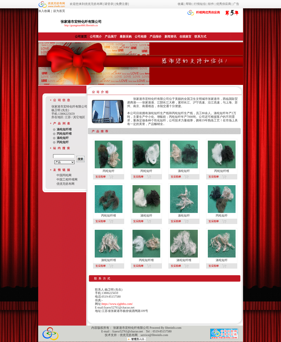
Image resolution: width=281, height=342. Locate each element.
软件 (211, 4)
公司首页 (81, 36)
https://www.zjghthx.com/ (117, 304)
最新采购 (126, 36)
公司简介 (96, 36)
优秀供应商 (223, 4)
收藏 (181, 4)
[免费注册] (122, 4)
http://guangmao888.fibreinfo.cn (81, 25)
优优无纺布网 (65, 183)
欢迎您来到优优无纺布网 (86, 4)
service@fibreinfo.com (154, 335)
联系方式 (200, 36)
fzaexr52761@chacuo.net (127, 331)
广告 (236, 4)
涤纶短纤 (184, 171)
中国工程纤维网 (67, 179)
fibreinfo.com (173, 327)
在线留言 (185, 36)
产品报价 (156, 36)
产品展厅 (111, 36)
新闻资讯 (170, 36)
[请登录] (108, 4)
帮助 (189, 4)
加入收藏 (44, 11)
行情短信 (200, 4)
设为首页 (59, 11)
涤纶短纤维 (108, 260)
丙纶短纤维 (221, 171)
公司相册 (141, 36)
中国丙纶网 (64, 175)
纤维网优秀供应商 (208, 12)
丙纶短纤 (109, 171)
